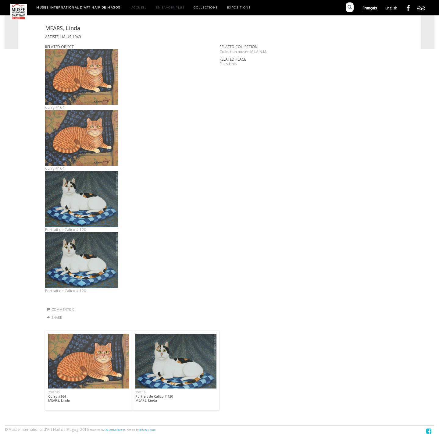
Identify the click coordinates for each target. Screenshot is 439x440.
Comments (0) (61, 309)
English (391, 8)
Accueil (139, 7)
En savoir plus (169, 7)
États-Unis (228, 63)
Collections (206, 7)
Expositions (239, 7)
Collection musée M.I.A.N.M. (243, 51)
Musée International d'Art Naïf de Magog (78, 7)
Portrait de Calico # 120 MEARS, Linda (154, 398)
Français (369, 8)
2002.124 (141, 392)
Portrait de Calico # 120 (65, 229)
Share (57, 317)
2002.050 (53, 392)
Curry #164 (54, 107)
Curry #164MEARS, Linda (59, 398)
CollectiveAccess (115, 430)
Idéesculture (147, 430)
